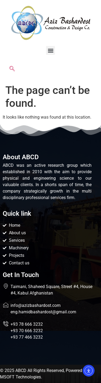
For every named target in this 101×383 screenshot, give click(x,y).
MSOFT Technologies (20, 377)
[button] (50, 50)
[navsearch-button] (12, 69)
